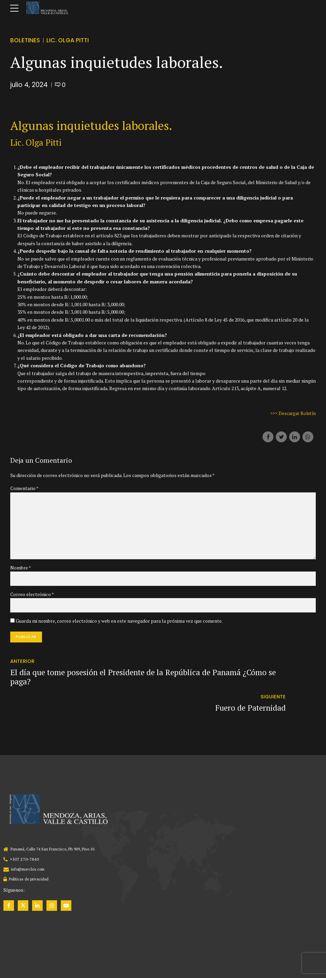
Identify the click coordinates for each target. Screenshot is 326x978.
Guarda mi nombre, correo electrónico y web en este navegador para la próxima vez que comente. (119, 624)
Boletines (25, 40)
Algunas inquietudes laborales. (91, 125)
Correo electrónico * (32, 597)
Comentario (24, 488)
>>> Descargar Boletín (292, 413)
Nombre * (20, 570)
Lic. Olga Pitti (70, 40)
